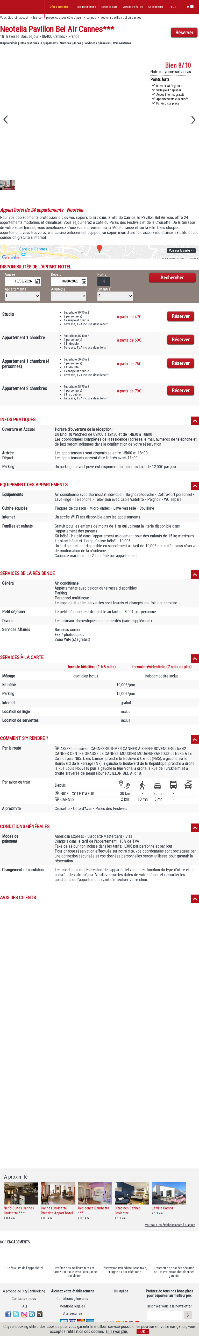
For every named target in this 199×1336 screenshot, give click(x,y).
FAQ (24, 1306)
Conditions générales (97, 43)
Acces (77, 43)
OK (142, 1331)
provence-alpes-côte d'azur (64, 17)
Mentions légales (72, 1306)
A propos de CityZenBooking (24, 1291)
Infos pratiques (29, 43)
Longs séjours (109, 7)
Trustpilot (121, 1291)
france (37, 17)
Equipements (49, 43)
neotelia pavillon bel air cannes (121, 17)
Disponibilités (8, 43)
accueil (24, 17)
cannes (91, 17)
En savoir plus (117, 1331)
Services (65, 43)
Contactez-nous (24, 1299)
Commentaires (122, 43)
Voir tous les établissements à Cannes (170, 1225)
